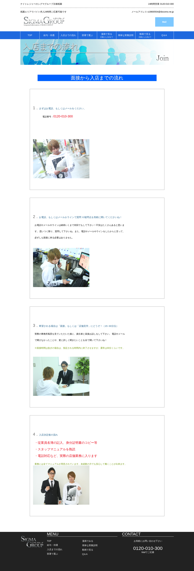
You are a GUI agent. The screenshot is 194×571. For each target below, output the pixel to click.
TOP (30, 35)
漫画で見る (106, 35)
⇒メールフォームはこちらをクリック (100, 116)
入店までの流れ (68, 35)
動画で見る (145, 35)
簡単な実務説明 (125, 35)
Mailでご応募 (148, 552)
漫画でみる (87, 541)
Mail (164, 22)
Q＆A (164, 35)
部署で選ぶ (87, 35)
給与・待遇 (49, 35)
